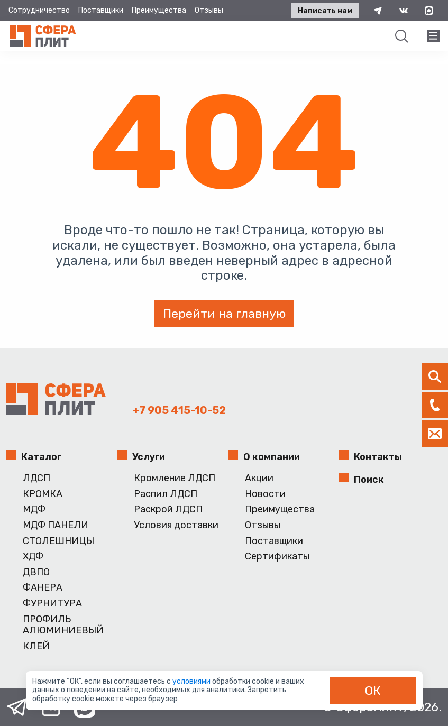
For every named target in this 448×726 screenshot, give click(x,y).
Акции (259, 478)
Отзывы (209, 10)
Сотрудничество (39, 10)
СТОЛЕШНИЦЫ (58, 541)
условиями (192, 681)
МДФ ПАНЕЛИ (55, 525)
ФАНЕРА (42, 587)
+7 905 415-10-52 (179, 410)
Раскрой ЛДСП (168, 509)
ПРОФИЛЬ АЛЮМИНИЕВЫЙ (63, 625)
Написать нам (325, 10)
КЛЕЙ (36, 646)
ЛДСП (36, 478)
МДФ (34, 509)
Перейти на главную (224, 313)
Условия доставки (176, 525)
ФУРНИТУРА (52, 603)
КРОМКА (42, 494)
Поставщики (100, 10)
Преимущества (159, 10)
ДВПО (36, 572)
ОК (373, 690)
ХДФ (33, 556)
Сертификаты (277, 556)
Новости (265, 494)
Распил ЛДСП (165, 494)
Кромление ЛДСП (174, 478)
